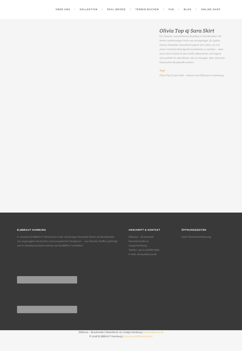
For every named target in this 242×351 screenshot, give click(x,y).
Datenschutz (145, 336)
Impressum (130, 336)
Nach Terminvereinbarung (196, 236)
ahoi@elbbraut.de (147, 254)
